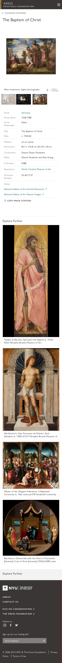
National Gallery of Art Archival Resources (25, 189)
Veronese (25, 112)
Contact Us (10, 601)
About (7, 596)
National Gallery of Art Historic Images (24, 194)
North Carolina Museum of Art (36, 169)
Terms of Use (19, 656)
